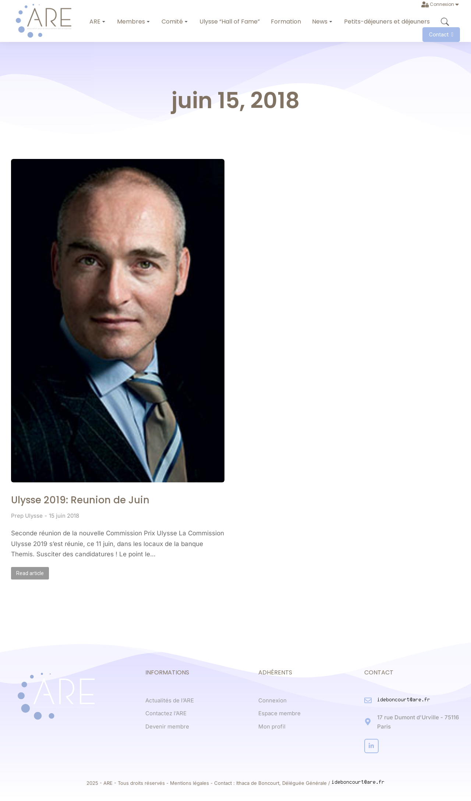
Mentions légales (189, 783)
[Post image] (117, 320)
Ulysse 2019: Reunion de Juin (80, 500)
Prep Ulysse (27, 515)
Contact (441, 34)
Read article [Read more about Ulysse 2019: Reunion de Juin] (30, 573)
